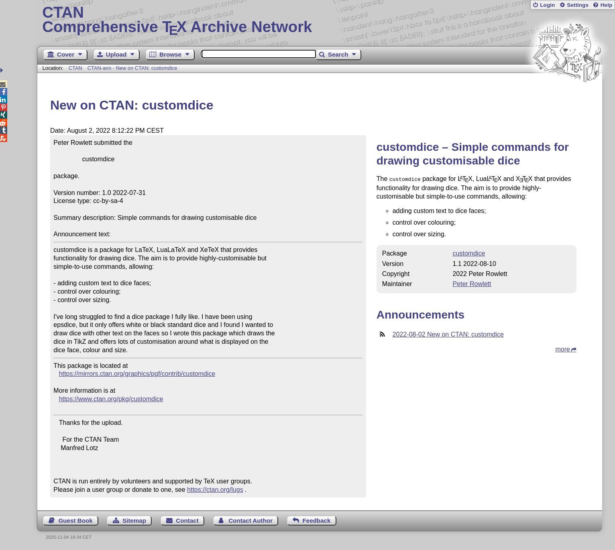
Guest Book (75, 520)
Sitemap (134, 520)
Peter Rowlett (471, 283)
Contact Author (250, 520)
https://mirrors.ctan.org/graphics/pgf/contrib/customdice (137, 373)
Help (607, 5)
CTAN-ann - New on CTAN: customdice (132, 68)
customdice (468, 252)
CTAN (75, 68)
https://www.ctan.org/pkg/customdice (111, 399)
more (562, 348)
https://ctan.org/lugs (215, 489)
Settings (578, 5)
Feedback (316, 520)
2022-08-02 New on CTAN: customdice (448, 333)
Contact (187, 520)
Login (547, 5)
